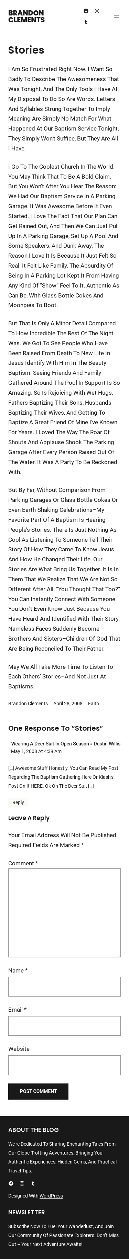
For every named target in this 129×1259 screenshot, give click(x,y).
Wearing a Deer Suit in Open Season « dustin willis (65, 743)
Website (19, 1048)
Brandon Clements (26, 16)
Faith (93, 703)
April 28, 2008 (68, 703)
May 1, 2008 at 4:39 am (36, 751)
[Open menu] (116, 16)
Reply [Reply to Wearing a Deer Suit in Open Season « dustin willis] (18, 802)
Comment (23, 863)
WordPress (51, 1196)
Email (17, 1009)
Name (18, 970)
